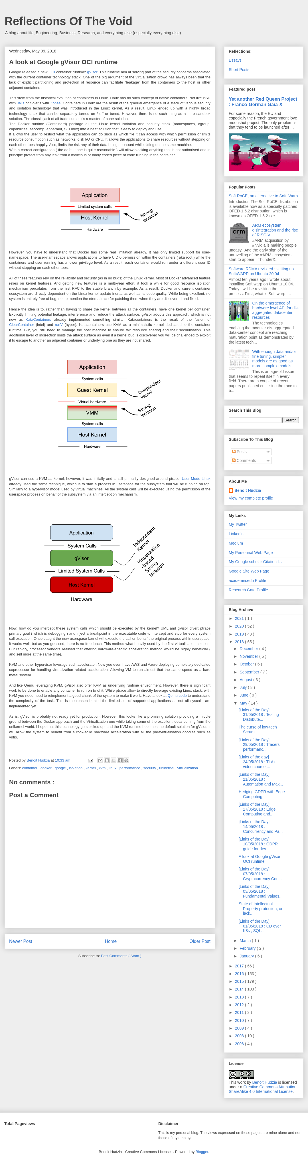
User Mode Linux (196, 478)
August (246, 679)
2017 (240, 966)
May (244, 703)
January (247, 956)
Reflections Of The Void (68, 21)
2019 (240, 634)
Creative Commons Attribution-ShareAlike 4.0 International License (263, 1089)
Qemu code (177, 695)
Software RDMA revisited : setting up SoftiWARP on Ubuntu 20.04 (261, 271)
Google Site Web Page (249, 571)
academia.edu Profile (247, 580)
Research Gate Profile (248, 590)
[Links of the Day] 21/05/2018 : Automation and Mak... (261, 779)
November (249, 656)
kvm (102, 768)
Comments (244, 460)
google (61, 768)
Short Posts (239, 69)
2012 (240, 1004)
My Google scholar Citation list (256, 561)
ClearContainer (21, 324)
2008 (240, 1036)
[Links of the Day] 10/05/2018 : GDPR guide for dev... (258, 844)
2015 (240, 981)
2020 (240, 626)
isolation (76, 768)
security (150, 768)
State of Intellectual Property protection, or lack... (261, 909)
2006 (240, 1044)
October (247, 664)
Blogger (202, 1152)
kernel (91, 768)
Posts (239, 451)
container (30, 768)
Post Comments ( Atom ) (121, 956)
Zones (55, 103)
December (249, 648)
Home (111, 941)
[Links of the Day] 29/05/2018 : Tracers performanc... (259, 745)
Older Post (199, 941)
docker (46, 768)
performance (130, 768)
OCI (51, 72)
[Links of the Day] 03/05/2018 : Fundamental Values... (261, 891)
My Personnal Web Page (251, 552)
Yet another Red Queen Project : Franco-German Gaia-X (263, 101)
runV (58, 324)
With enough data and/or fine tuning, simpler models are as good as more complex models (274, 358)
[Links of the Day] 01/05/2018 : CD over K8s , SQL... (260, 926)
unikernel (167, 768)
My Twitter (238, 524)
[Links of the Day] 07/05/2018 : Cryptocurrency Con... (260, 874)
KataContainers (38, 319)
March (246, 940)
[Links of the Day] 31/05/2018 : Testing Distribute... (259, 715)
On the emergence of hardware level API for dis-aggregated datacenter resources (275, 310)
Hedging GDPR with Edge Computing (262, 794)
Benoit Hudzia (247, 490)
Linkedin (236, 533)
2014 (240, 989)
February (248, 948)
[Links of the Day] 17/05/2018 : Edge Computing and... (257, 809)
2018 (240, 642)
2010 (240, 1020)
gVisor (92, 72)
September (250, 672)
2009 (240, 1028)
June (244, 695)
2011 (240, 1012)
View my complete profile (251, 498)
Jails (20, 103)
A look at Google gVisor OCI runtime (259, 859)
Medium (236, 543)
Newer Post (20, 941)
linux (113, 768)
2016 (240, 973)
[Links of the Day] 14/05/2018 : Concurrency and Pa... (261, 826)
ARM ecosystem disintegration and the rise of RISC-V (275, 230)
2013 (240, 997)
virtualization (187, 768)
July (244, 687)
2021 (240, 618)
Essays (235, 60)
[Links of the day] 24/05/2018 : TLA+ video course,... (257, 762)
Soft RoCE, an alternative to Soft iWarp (263, 196)
